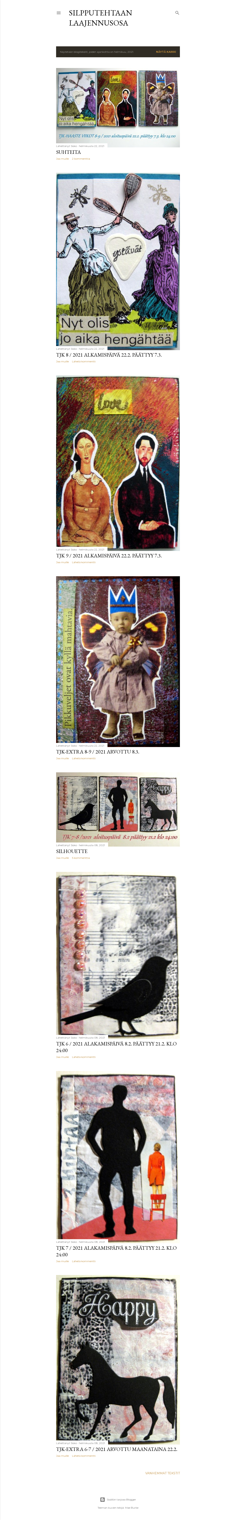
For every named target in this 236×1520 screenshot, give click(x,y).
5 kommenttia (81, 857)
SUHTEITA (68, 152)
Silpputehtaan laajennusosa (100, 18)
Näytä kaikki (166, 51)
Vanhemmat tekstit (162, 1473)
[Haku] (177, 12)
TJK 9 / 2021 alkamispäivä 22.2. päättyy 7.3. (109, 555)
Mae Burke (131, 1507)
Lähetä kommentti (84, 361)
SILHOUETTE (71, 851)
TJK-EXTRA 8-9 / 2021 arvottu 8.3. (97, 751)
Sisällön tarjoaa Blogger (118, 1499)
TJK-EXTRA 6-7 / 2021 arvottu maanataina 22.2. (116, 1449)
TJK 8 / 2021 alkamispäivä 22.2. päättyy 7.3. (109, 354)
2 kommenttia (81, 158)
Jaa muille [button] (62, 158)
